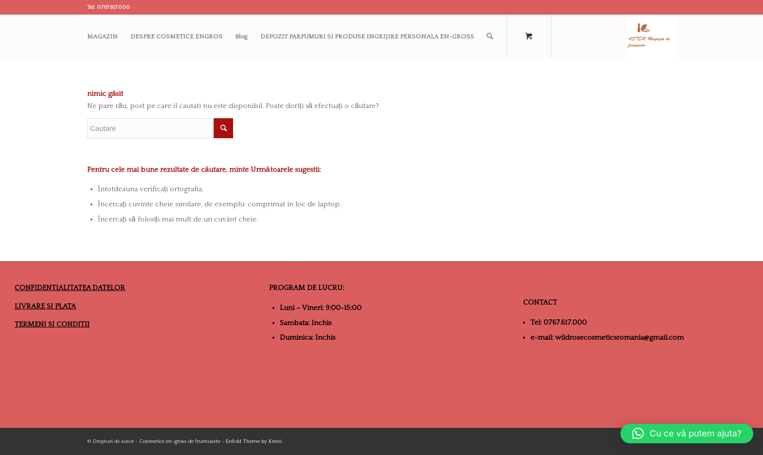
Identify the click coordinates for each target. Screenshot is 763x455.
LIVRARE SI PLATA (45, 306)
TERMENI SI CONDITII (52, 324)
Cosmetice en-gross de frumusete (179, 441)
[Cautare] (489, 36)
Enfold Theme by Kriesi (254, 441)
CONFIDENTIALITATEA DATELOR (70, 288)
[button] (686, 433)
